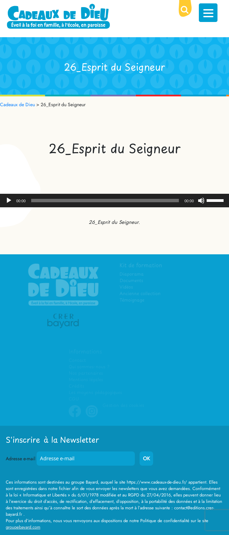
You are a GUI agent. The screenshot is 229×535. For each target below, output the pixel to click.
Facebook (75, 416)
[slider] (105, 200)
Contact (77, 360)
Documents (131, 281)
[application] (114, 200)
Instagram (92, 416)
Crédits (76, 386)
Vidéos (126, 287)
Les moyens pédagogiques (95, 392)
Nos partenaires (86, 373)
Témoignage (132, 300)
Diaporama (132, 274)
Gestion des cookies (123, 405)
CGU (74, 399)
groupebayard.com (23, 527)
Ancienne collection (140, 293)
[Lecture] (8, 200)
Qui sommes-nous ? (89, 367)
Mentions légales (86, 379)
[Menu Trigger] (208, 12)
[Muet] (201, 200)
